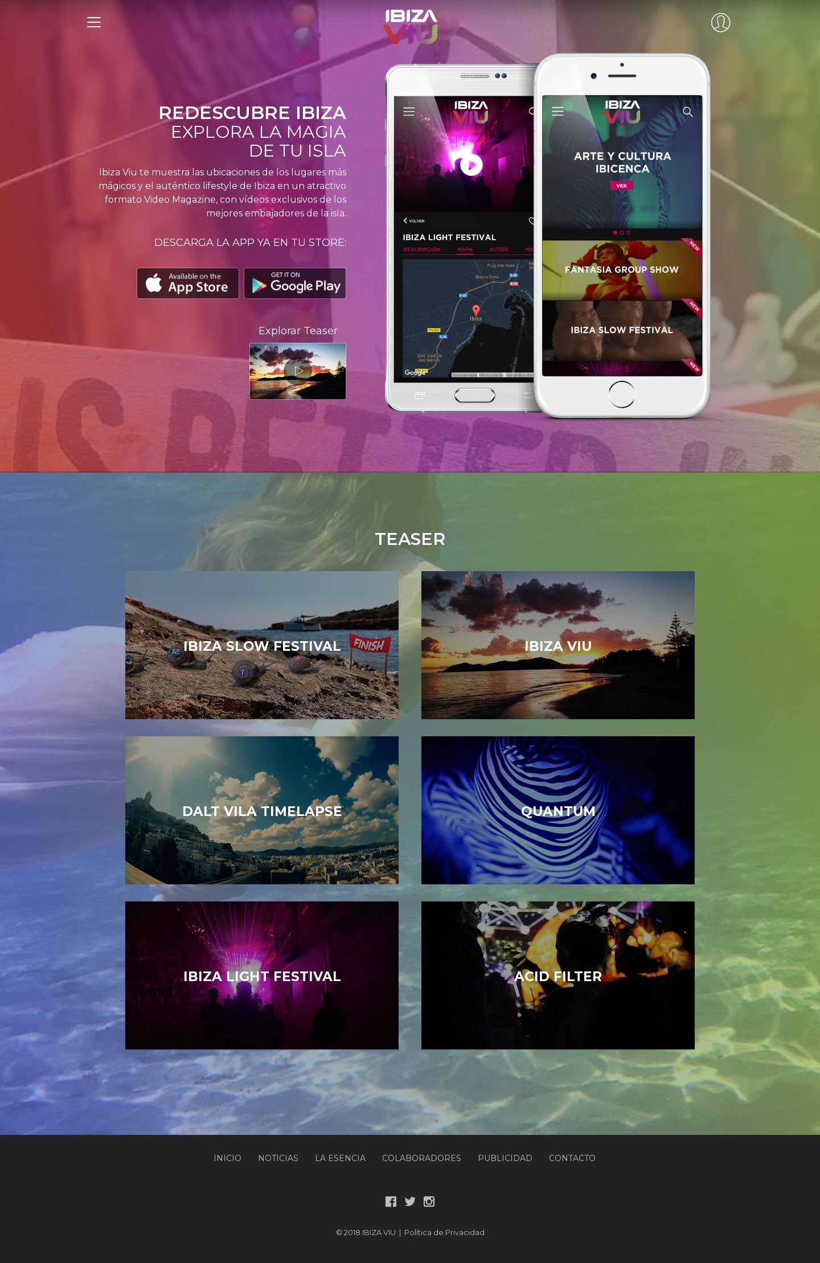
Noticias (278, 1158)
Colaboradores (421, 1158)
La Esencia (340, 1158)
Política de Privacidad (444, 1232)
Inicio (227, 1158)
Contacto (572, 1158)
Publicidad (505, 1158)
